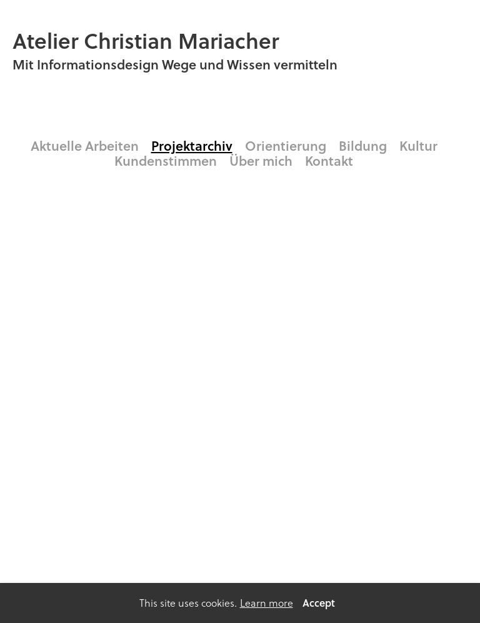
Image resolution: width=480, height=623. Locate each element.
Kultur (418, 145)
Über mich (260, 160)
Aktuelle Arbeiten (85, 145)
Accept (318, 602)
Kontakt (329, 160)
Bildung (363, 145)
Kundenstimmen (165, 160)
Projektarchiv (191, 145)
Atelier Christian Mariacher (145, 40)
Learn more (266, 603)
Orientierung (285, 145)
